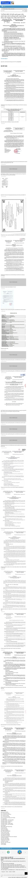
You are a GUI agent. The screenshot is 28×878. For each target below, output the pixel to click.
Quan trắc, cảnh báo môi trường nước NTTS (8, 61)
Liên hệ (10, 871)
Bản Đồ (13, 871)
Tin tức (7, 871)
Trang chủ (3, 871)
